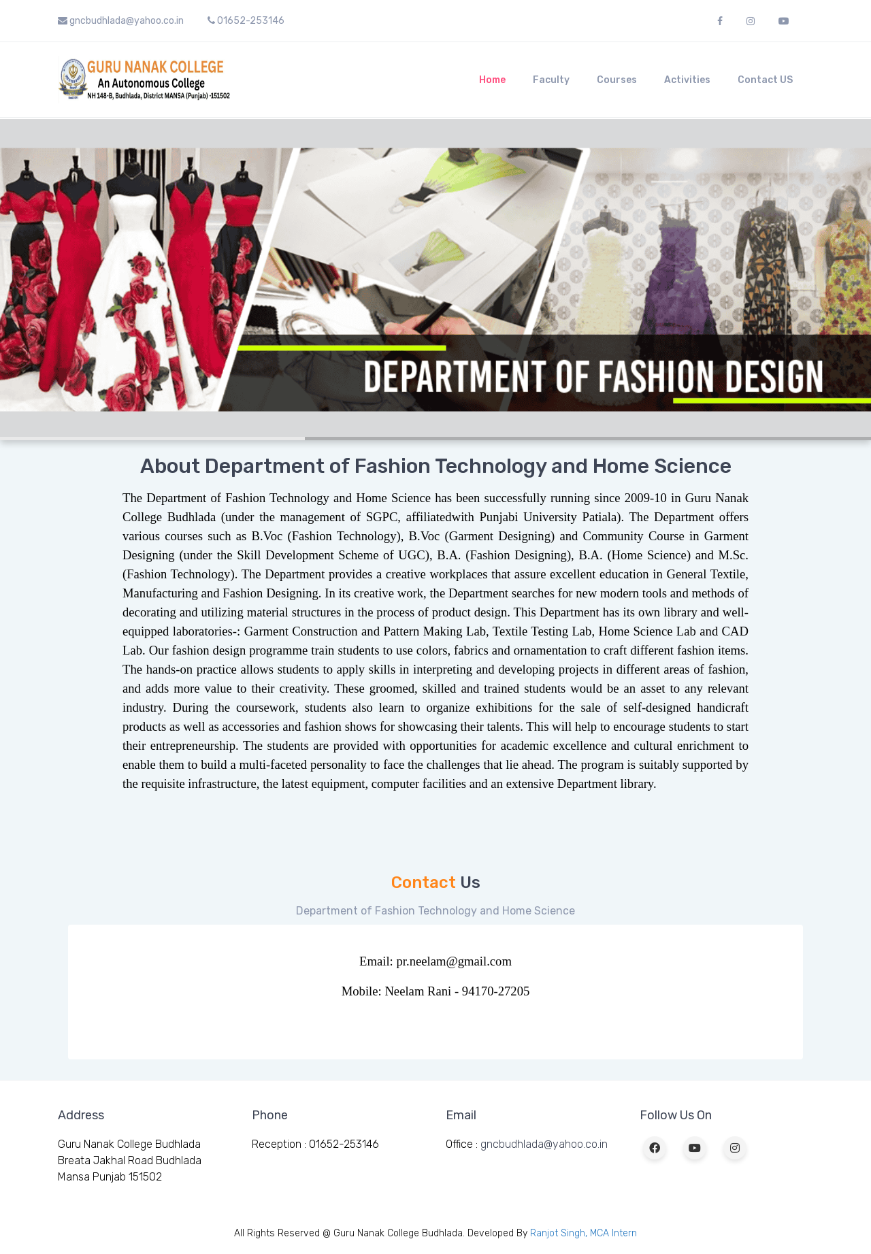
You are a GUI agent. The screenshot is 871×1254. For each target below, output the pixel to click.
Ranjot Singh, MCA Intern (583, 1233)
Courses (617, 80)
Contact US (765, 80)
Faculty (551, 80)
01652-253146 (246, 21)
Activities (687, 80)
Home (492, 80)
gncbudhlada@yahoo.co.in (121, 21)
